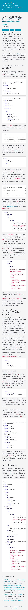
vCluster (4, 33)
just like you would (12, 206)
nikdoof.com (9, 3)
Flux (18, 54)
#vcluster (18, 29)
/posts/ (5, 5)
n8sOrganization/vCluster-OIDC (13, 594)
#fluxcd (12, 29)
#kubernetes (5, 29)
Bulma (15, 608)
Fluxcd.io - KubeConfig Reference (13, 600)
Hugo (22, 606)
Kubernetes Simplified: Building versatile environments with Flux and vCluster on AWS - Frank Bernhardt (14, 587)
